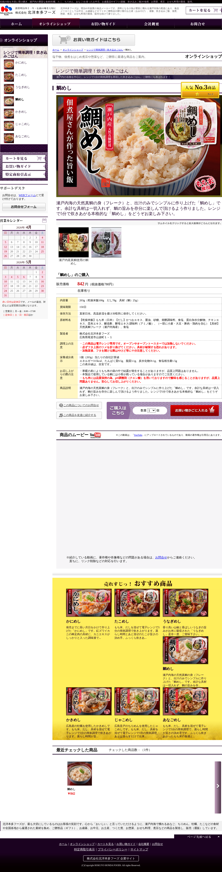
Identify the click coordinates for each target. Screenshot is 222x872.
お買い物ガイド (126, 844)
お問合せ (161, 557)
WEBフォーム (27, 195)
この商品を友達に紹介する (77, 415)
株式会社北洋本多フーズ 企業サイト (111, 858)
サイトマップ (139, 849)
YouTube (138, 435)
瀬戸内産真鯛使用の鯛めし (74, 246)
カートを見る (105, 844)
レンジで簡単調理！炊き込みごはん (105, 49)
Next (218, 787)
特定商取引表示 (84, 849)
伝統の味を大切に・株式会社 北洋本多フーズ (28, 10)
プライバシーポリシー (112, 849)
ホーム (55, 49)
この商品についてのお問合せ (79, 405)
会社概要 (143, 844)
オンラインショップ (73, 49)
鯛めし (79, 778)
